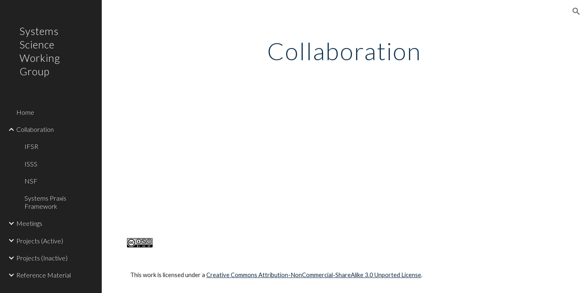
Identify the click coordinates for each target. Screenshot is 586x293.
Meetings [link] (29, 223)
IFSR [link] (31, 146)
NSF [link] (30, 181)
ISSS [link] (30, 164)
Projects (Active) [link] (39, 241)
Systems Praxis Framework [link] (45, 202)
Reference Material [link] (43, 275)
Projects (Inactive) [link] (42, 258)
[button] (576, 11)
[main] (344, 51)
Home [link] (25, 112)
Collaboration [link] (35, 129)
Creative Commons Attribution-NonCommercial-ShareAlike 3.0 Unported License (313, 274)
